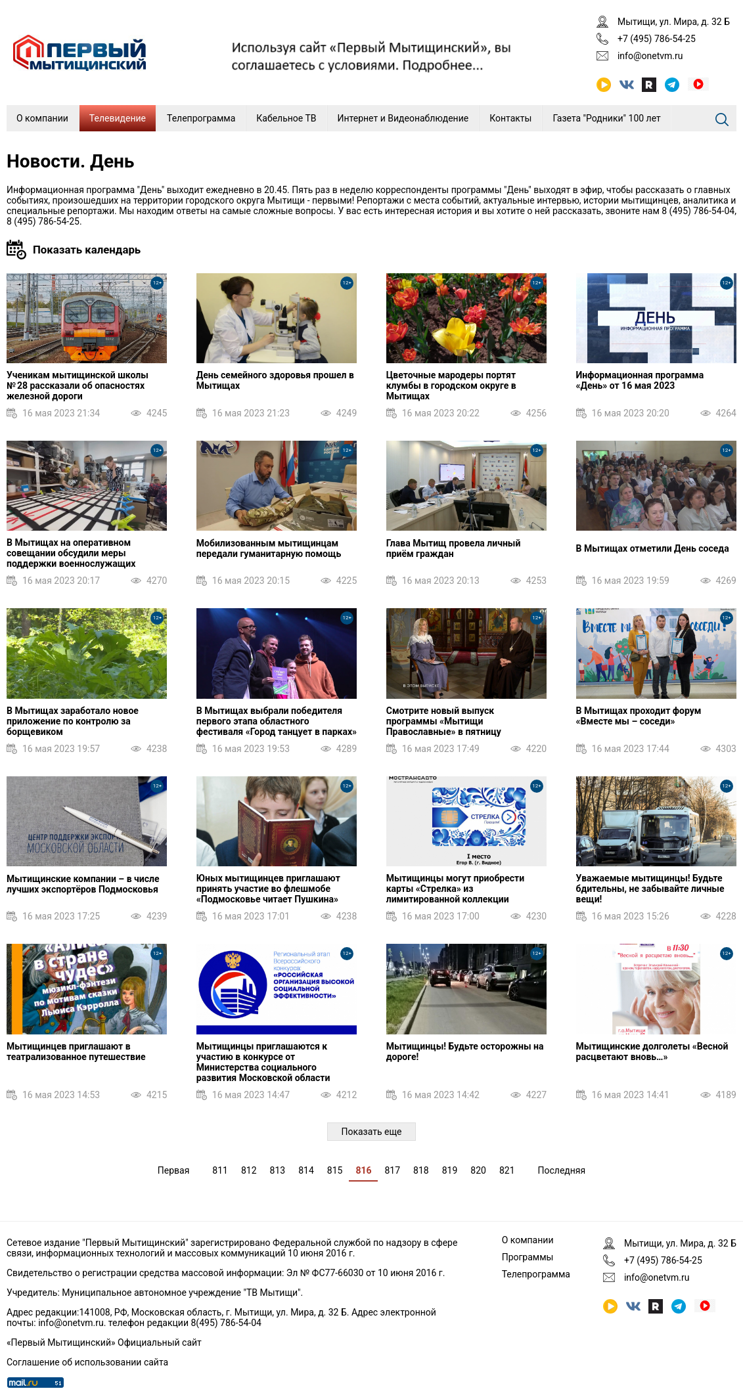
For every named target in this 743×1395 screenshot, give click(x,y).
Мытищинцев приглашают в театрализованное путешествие (76, 1051)
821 (507, 1170)
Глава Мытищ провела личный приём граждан (453, 548)
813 (278, 1170)
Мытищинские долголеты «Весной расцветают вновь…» (652, 1051)
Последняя (562, 1170)
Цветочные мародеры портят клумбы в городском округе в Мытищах (451, 385)
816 (363, 1170)
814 (306, 1170)
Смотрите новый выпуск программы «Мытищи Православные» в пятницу (443, 721)
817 (392, 1170)
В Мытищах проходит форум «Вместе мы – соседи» (639, 715)
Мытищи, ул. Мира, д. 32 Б (674, 21)
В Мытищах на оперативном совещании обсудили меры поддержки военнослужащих (71, 553)
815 (335, 1170)
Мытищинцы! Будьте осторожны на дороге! (465, 1051)
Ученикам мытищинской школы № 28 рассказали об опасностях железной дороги (77, 385)
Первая (174, 1170)
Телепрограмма (201, 118)
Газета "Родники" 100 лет (606, 118)
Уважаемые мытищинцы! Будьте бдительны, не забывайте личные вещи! (650, 888)
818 (421, 1170)
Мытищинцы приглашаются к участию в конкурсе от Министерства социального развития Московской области (263, 1062)
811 (220, 1170)
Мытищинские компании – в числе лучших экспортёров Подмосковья (83, 884)
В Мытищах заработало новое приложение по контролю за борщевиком (73, 721)
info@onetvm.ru (650, 56)
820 (478, 1170)
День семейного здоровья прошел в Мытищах (275, 380)
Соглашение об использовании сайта (87, 1362)
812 (249, 1170)
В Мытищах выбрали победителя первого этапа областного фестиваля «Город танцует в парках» (276, 721)
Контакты (510, 118)
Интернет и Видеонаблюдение (403, 118)
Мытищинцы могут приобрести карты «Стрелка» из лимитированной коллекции (455, 888)
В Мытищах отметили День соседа (652, 548)
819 (450, 1170)
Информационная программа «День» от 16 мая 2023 (640, 380)
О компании (42, 118)
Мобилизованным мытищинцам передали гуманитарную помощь (268, 548)
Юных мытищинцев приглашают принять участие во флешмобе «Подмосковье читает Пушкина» (268, 888)
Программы (528, 1257)
